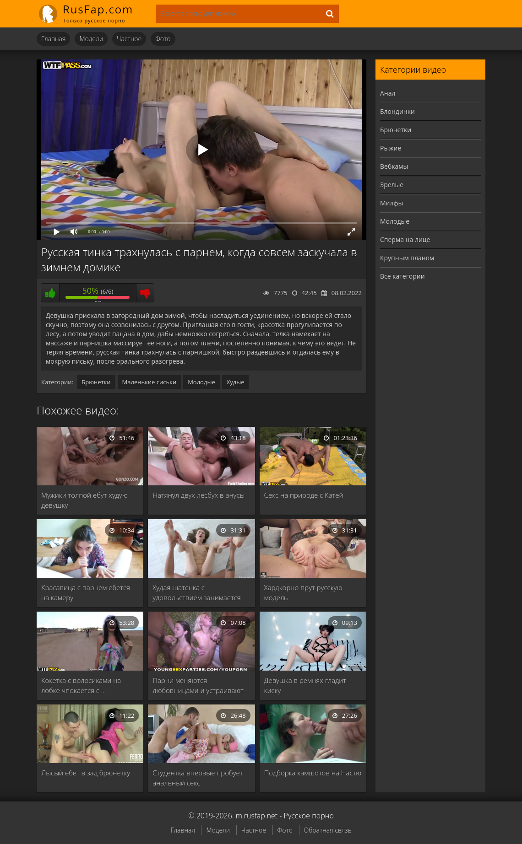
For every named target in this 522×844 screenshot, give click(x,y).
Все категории (402, 276)
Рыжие (390, 148)
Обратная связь (328, 830)
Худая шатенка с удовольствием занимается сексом (196, 592)
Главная (53, 38)
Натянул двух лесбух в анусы (198, 495)
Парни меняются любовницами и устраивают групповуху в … (198, 685)
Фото (162, 38)
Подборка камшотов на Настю (313, 772)
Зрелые (391, 184)
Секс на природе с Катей (303, 495)
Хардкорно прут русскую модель (303, 592)
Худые (236, 382)
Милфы (391, 203)
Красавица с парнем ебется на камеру (85, 592)
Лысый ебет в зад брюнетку (85, 772)
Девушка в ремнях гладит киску (305, 685)
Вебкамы (394, 166)
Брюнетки (96, 382)
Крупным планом (407, 257)
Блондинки (397, 111)
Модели (91, 38)
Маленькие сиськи (149, 382)
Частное (129, 38)
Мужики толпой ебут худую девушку (84, 500)
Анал (388, 93)
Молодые (201, 382)
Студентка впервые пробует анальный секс (197, 777)
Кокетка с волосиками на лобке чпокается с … (81, 685)
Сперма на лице (405, 239)
